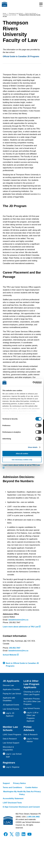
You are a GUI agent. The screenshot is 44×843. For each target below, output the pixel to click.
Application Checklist (11, 689)
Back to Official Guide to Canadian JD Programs (22, 664)
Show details (32, 447)
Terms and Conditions (12, 787)
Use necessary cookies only (22, 459)
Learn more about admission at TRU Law (21, 627)
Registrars (9, 762)
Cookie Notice (31, 787)
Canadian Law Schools (9, 15)
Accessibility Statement (13, 798)
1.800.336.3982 (33, 817)
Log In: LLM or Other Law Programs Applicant (32, 717)
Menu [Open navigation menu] (41, 5)
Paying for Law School (12, 694)
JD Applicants (11, 680)
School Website (10, 655)
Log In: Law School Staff (13, 755)
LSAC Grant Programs (12, 734)
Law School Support (11, 743)
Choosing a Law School (16, 13)
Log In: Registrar (12, 767)
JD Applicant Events (11, 705)
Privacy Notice (19, 783)
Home (4, 13)
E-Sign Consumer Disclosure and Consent (21, 807)
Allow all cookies (22, 453)
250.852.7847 (14, 648)
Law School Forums (11, 709)
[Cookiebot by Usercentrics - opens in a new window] (32, 382)
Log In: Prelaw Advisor (32, 740)
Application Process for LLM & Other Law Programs (32, 701)
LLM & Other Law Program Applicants (31, 684)
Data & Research (10, 739)
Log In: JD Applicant (10, 714)
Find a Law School (30, 13)
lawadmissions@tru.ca (18, 620)
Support (6, 783)
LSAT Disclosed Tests (12, 803)
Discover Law (8, 685)
